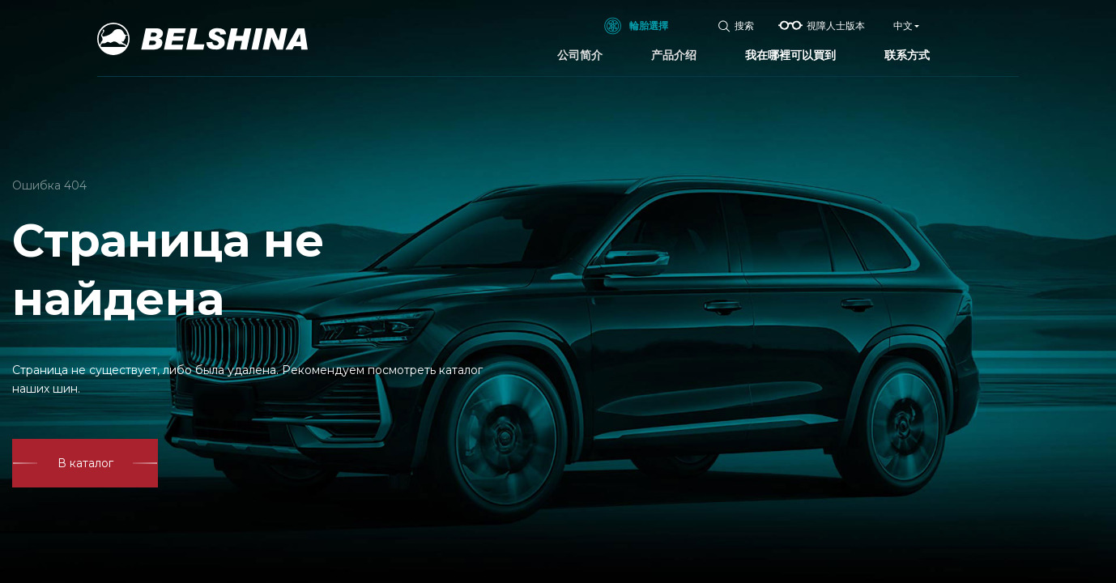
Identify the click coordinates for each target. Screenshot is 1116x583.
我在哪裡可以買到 (790, 55)
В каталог (85, 463)
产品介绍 (673, 55)
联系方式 (907, 55)
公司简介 (580, 55)
